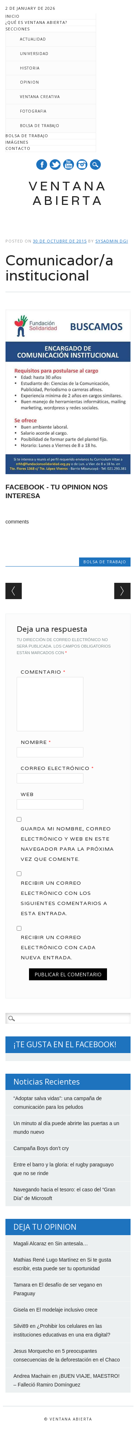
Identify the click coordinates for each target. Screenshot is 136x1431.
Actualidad (33, 39)
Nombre (38, 742)
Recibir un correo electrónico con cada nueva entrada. (58, 947)
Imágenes (16, 142)
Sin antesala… (71, 1243)
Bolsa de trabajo (39, 125)
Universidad (34, 53)
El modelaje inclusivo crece (67, 1310)
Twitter (55, 164)
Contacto (17, 148)
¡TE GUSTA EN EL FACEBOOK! (64, 1044)
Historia (30, 68)
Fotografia (33, 111)
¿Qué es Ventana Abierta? (36, 22)
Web (27, 794)
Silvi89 (20, 1326)
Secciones (17, 28)
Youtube (68, 164)
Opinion (29, 82)
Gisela (20, 1310)
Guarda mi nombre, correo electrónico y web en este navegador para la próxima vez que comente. (67, 843)
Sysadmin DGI (111, 241)
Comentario (46, 672)
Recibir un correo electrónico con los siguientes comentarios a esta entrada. (64, 898)
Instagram (82, 164)
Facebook (41, 164)
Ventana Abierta (68, 193)
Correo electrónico (60, 768)
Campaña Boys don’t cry (41, 1148)
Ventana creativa (40, 96)
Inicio (12, 16)
